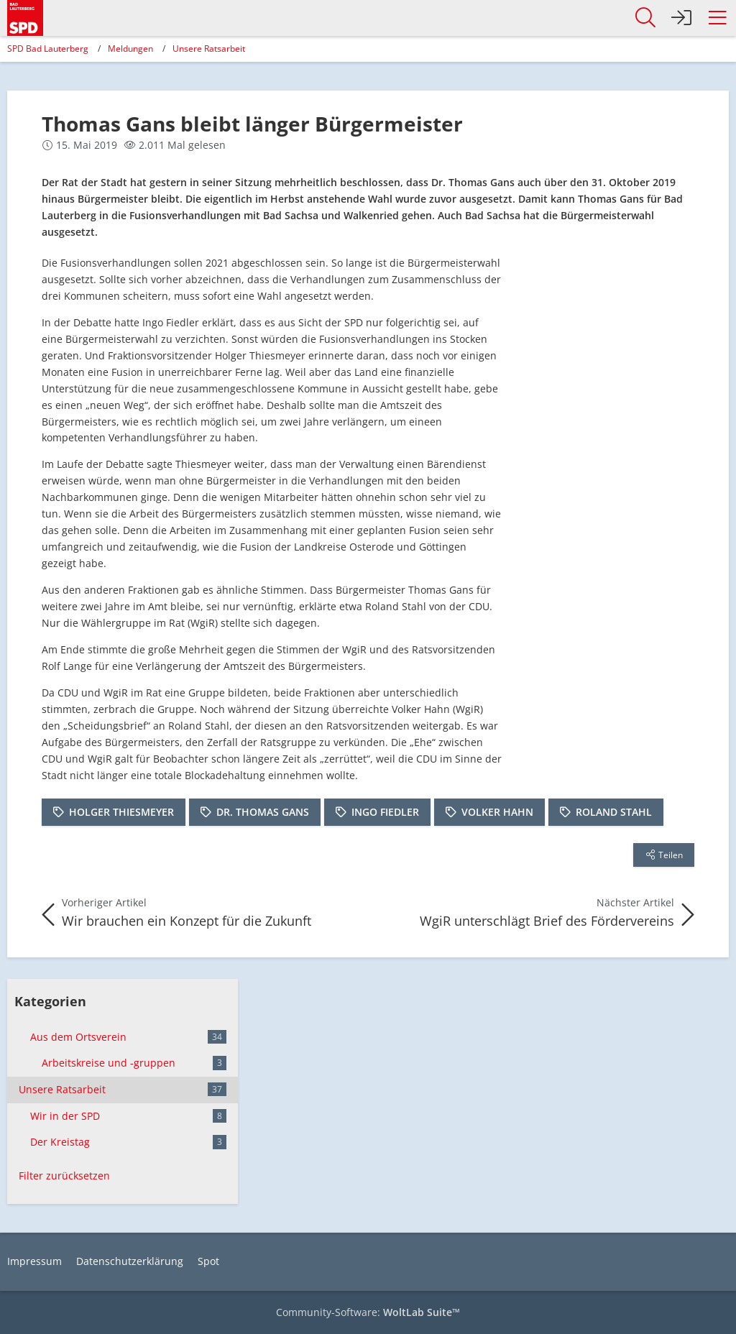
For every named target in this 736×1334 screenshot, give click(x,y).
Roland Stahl (614, 812)
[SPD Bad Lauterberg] (25, 15)
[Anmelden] (681, 18)
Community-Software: (368, 1312)
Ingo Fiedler (385, 812)
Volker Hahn (497, 812)
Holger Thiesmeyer (121, 812)
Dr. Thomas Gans (262, 812)
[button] (717, 18)
